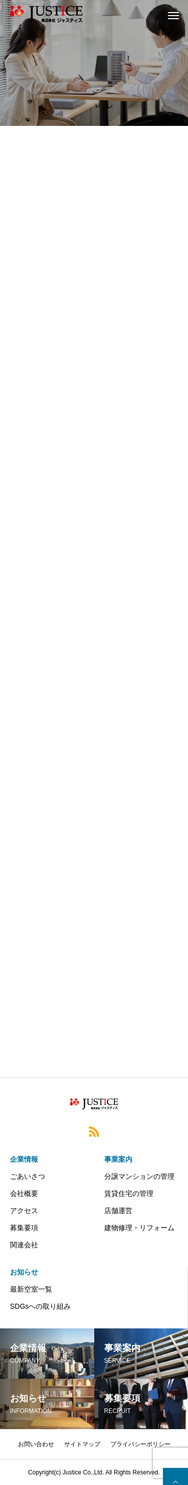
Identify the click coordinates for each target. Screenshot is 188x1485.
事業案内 (118, 1159)
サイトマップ (82, 1444)
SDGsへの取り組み (40, 1306)
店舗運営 (118, 1211)
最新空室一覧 (31, 1289)
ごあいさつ (27, 1176)
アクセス (24, 1211)
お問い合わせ (36, 1444)
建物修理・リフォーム (139, 1228)
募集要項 (24, 1228)
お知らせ (24, 1272)
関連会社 (24, 1245)
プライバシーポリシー (140, 1444)
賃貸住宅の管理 (128, 1193)
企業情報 (24, 1159)
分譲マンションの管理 (139, 1176)
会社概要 (24, 1193)
